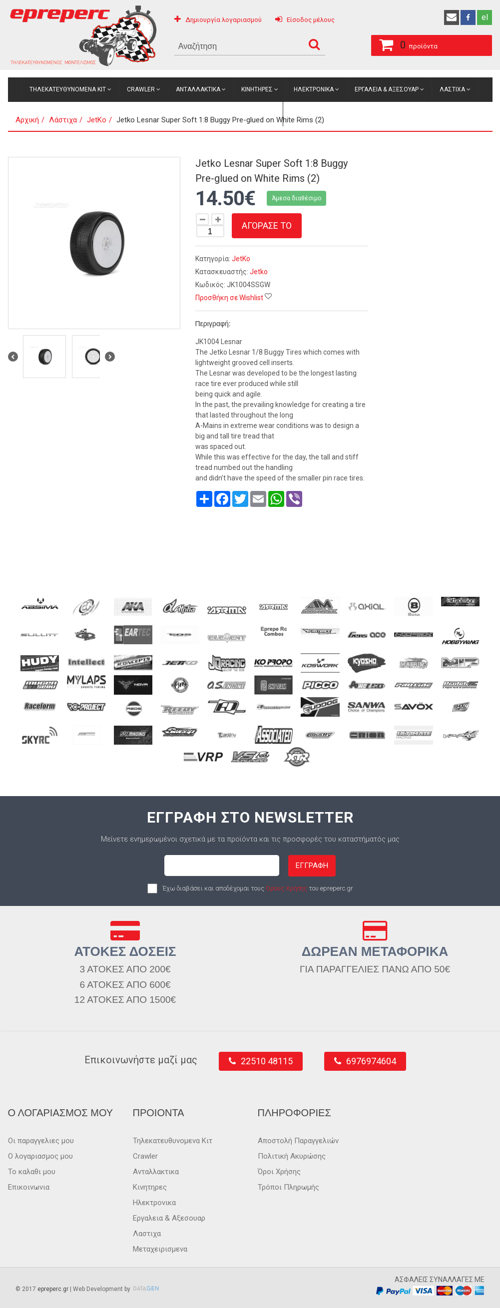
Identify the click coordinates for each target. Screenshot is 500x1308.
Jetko (259, 272)
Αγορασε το (267, 225)
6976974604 (371, 1061)
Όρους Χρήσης (286, 888)
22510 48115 (267, 1061)
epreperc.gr (52, 1289)
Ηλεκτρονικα (314, 89)
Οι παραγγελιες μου (41, 1140)
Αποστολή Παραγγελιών (298, 1140)
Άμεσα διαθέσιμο (296, 198)
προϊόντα (400, 43)
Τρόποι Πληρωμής (288, 1187)
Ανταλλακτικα (198, 89)
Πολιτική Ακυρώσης (292, 1156)
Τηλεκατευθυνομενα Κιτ (67, 89)
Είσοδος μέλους (311, 19)
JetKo (241, 259)
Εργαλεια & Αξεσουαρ (387, 89)
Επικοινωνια (28, 1187)
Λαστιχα (452, 89)
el (485, 17)
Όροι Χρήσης (279, 1171)
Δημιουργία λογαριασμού (223, 19)
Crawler (141, 89)
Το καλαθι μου (31, 1171)
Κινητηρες (257, 89)
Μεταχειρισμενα (250, 113)
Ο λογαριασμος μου (40, 1156)
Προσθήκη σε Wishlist (229, 298)
